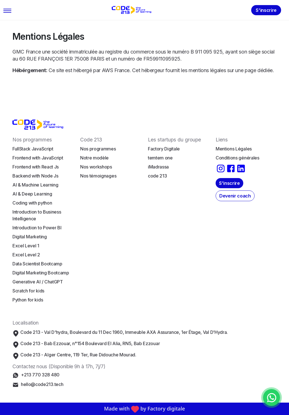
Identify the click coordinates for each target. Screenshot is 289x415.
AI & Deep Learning (32, 194)
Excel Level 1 (25, 245)
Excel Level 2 (26, 255)
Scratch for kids (28, 291)
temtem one (160, 158)
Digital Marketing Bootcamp (40, 273)
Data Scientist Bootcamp (37, 264)
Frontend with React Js (35, 167)
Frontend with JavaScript (37, 158)
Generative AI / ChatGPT (37, 282)
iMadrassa (158, 167)
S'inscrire (266, 10)
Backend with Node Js (35, 176)
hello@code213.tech (42, 384)
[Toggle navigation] (7, 10)
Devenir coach (235, 196)
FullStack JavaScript (32, 149)
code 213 (157, 176)
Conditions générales (237, 158)
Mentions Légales (234, 149)
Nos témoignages (98, 176)
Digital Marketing (29, 236)
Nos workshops (96, 167)
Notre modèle (94, 158)
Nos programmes (98, 149)
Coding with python (32, 203)
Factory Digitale (164, 149)
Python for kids (27, 300)
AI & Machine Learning (35, 185)
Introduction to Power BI (36, 227)
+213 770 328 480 (40, 375)
